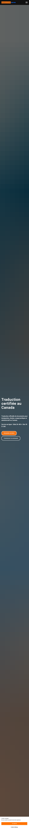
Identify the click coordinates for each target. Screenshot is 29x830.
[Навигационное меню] (27, 2)
